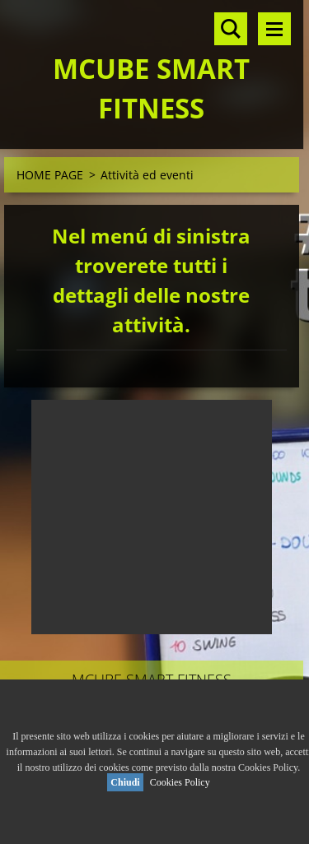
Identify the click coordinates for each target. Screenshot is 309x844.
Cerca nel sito (230, 28)
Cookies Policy (180, 782)
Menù (274, 28)
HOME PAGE (49, 175)
